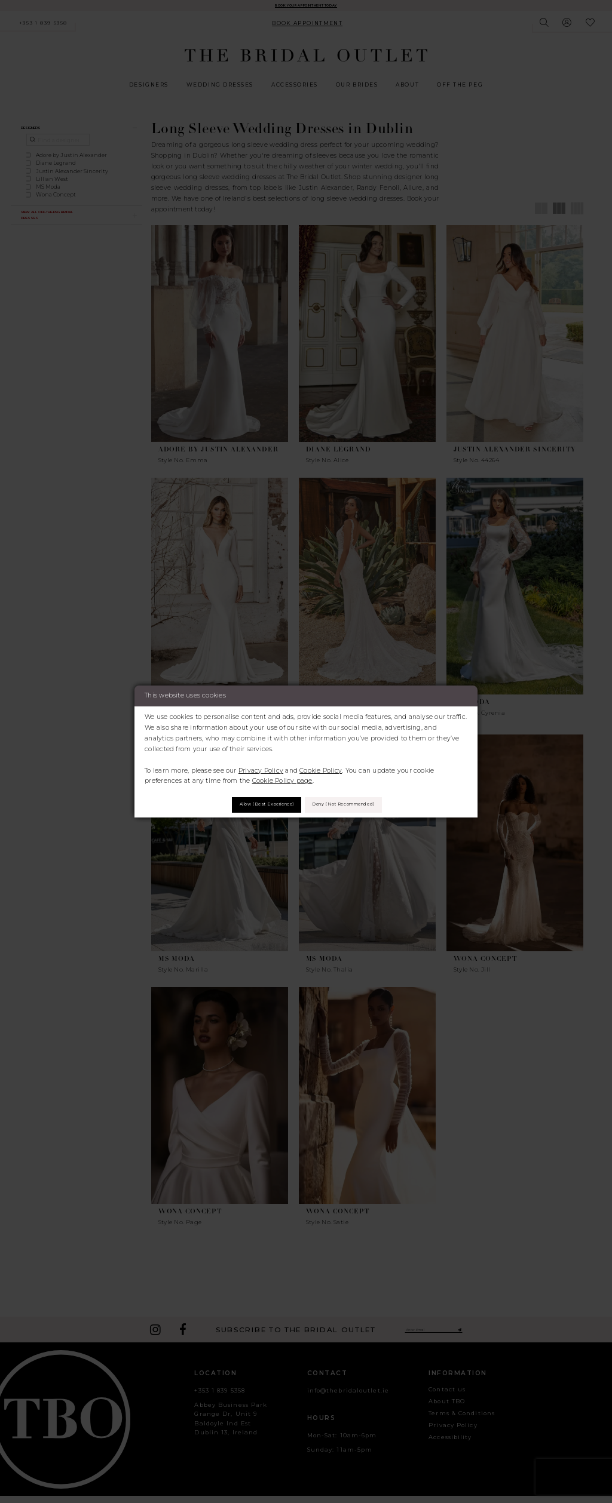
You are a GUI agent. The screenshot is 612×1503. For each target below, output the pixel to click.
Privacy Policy (260, 766)
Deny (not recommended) (363, 805)
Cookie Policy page (282, 777)
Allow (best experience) (247, 805)
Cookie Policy (320, 766)
